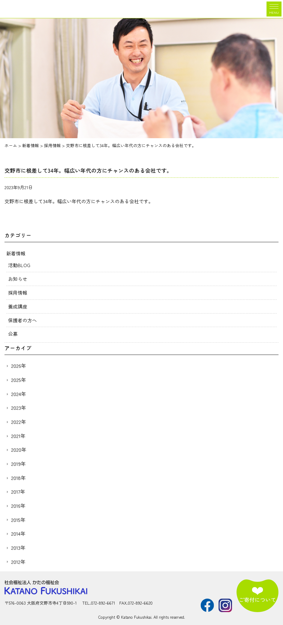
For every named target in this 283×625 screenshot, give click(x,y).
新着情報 (15, 253)
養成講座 (17, 304)
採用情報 (17, 291)
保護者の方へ (22, 318)
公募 (13, 331)
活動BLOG (19, 264)
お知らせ (17, 277)
